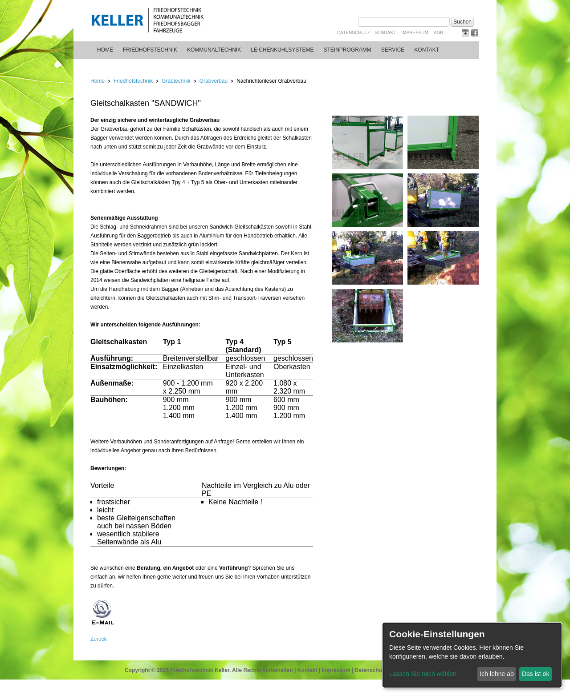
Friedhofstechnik (150, 50)
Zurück (98, 639)
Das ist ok (535, 673)
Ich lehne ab (496, 673)
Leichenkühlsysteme (282, 50)
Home (105, 50)
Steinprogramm (347, 50)
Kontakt (385, 32)
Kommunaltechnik (214, 50)
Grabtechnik (176, 81)
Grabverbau (214, 81)
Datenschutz (353, 32)
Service (392, 50)
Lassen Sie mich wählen (422, 673)
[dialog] (472, 655)
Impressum (414, 32)
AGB (438, 32)
